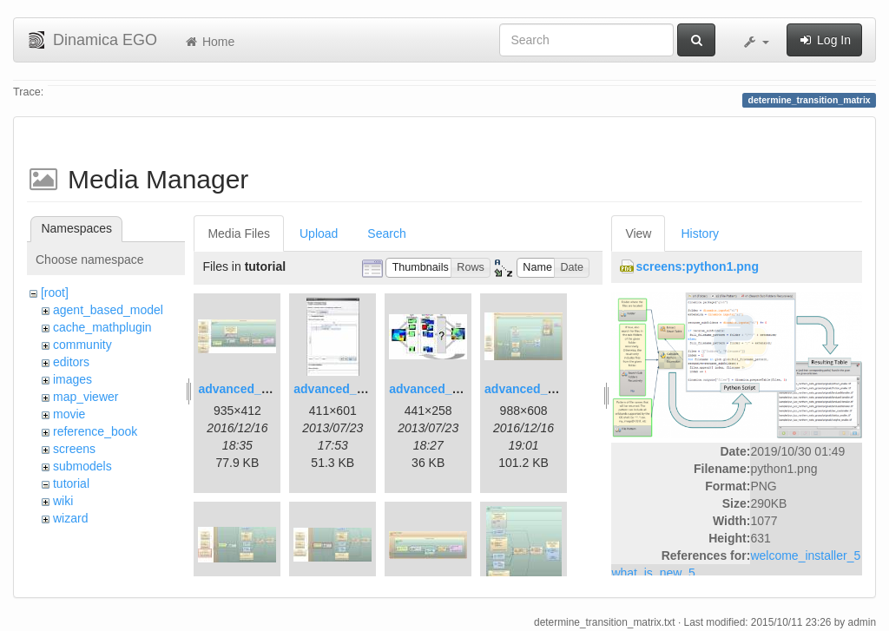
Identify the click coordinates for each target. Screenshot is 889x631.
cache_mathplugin (102, 327)
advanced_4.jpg (530, 389)
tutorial (71, 483)
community (82, 345)
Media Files (238, 233)
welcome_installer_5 (805, 555)
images (72, 379)
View (638, 233)
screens (74, 449)
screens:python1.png (697, 266)
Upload (319, 233)
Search (386, 233)
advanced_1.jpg (243, 389)
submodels (82, 466)
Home (208, 42)
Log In (824, 40)
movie (69, 414)
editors (71, 362)
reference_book (95, 431)
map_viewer (85, 397)
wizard (70, 518)
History (700, 233)
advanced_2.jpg (339, 389)
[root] (55, 292)
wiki (63, 501)
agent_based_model (108, 310)
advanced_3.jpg (434, 389)
